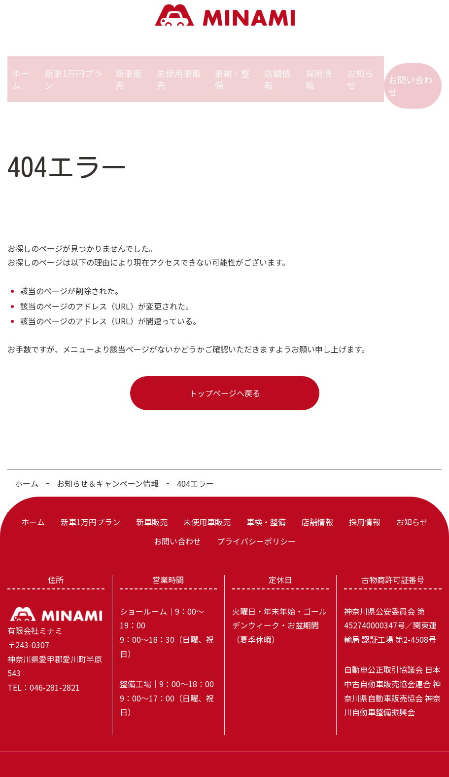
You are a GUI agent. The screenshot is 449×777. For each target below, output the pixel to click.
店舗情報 (277, 71)
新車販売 (129, 71)
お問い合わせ (412, 71)
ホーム (23, 71)
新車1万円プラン (76, 71)
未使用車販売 (179, 71)
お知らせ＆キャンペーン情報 (108, 467)
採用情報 (320, 71)
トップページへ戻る (224, 377)
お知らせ (362, 71)
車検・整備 (232, 71)
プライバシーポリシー (256, 525)
